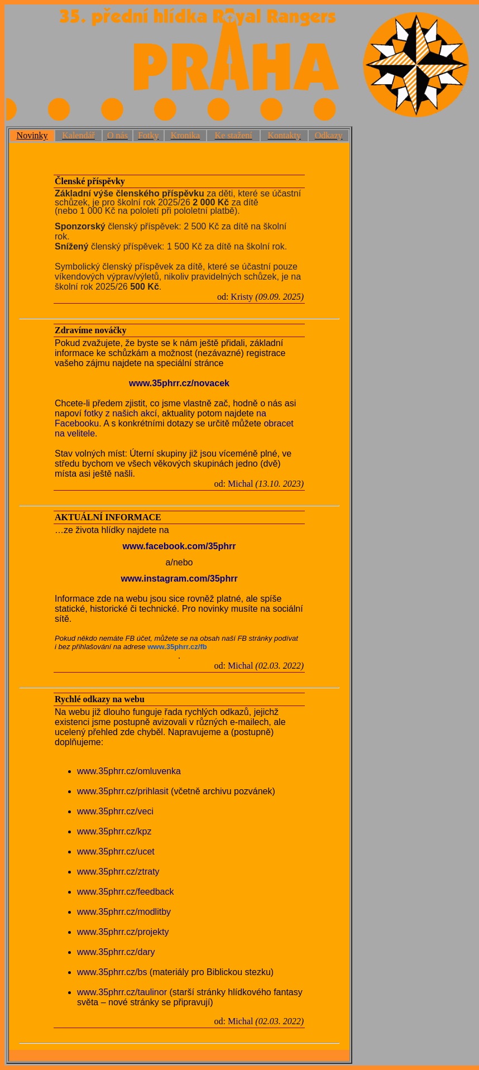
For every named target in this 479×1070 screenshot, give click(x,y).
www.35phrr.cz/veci (115, 811)
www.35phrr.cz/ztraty (118, 871)
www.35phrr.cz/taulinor (122, 992)
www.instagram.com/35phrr (179, 578)
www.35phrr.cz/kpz (114, 831)
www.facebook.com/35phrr (179, 546)
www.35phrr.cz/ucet (116, 851)
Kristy (242, 296)
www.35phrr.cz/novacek (179, 383)
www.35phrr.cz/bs (112, 972)
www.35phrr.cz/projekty (123, 932)
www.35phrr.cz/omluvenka (129, 771)
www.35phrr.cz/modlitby (124, 912)
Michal (240, 483)
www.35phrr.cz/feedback (125, 891)
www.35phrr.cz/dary (116, 952)
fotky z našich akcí (120, 413)
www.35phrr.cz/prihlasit (123, 791)
